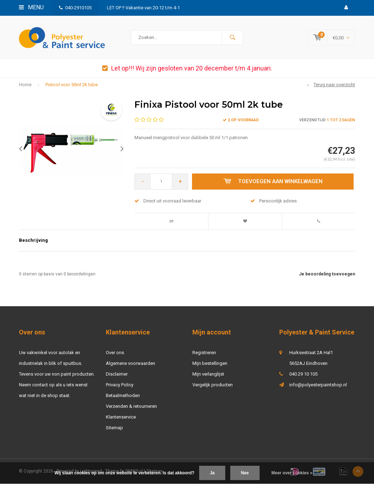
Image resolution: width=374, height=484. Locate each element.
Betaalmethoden (123, 395)
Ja (212, 472)
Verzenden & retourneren (131, 406)
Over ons (115, 352)
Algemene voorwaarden (130, 363)
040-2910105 (75, 7)
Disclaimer (117, 374)
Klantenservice (121, 417)
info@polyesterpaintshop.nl (318, 384)
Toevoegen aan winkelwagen (273, 182)
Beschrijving (33, 240)
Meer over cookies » (292, 472)
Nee (245, 472)
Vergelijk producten (212, 384)
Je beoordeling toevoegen (327, 274)
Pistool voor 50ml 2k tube (71, 85)
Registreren (204, 352)
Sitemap (114, 427)
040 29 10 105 (303, 374)
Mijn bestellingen (209, 363)
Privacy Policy (119, 384)
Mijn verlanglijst (208, 374)
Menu (31, 7)
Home (25, 85)
